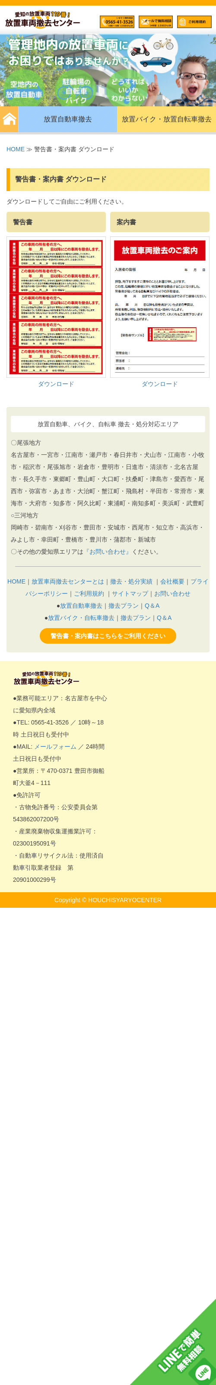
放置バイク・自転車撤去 (81, 617)
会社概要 (172, 581)
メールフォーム (55, 746)
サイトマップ (130, 593)
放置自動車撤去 (68, 119)
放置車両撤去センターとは (68, 581)
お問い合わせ (172, 593)
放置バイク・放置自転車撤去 (167, 119)
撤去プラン (123, 605)
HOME (15, 149)
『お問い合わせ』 (107, 551)
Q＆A (152, 605)
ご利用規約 (89, 593)
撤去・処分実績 (131, 581)
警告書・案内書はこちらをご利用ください (108, 635)
